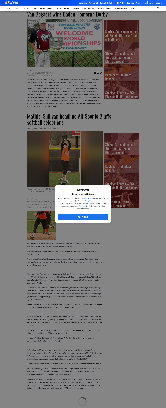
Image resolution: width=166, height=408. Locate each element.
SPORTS (16, 8)
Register (158, 2)
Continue (83, 217)
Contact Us (104, 2)
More (133, 8)
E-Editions (130, 2)
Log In (150, 2)
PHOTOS (76, 8)
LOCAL (8, 8)
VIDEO (59, 8)
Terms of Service (86, 198)
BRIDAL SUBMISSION (104, 8)
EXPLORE (67, 8)
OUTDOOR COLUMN (121, 8)
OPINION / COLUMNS (46, 8)
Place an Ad (93, 2)
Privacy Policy (84, 201)
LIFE (35, 8)
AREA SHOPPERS (117, 2)
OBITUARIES (27, 8)
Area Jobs (83, 2)
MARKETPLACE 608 (88, 8)
